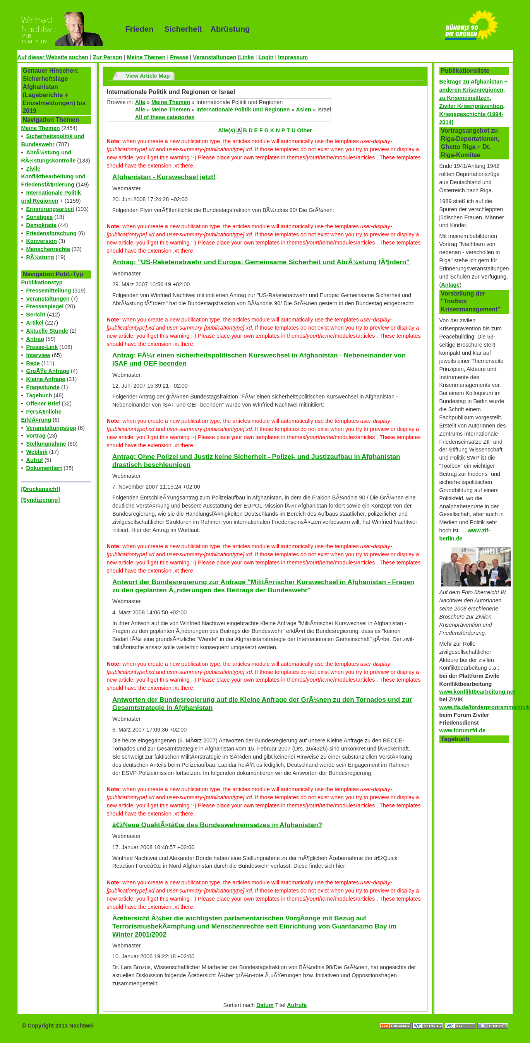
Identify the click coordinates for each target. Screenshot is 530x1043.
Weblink (37, 452)
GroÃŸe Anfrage (47, 371)
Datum (265, 1005)
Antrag (35, 339)
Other (304, 130)
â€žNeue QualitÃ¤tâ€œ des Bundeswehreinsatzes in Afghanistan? (217, 825)
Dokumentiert (44, 468)
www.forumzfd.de (462, 730)
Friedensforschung (51, 233)
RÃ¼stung (40, 257)
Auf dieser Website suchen (53, 57)
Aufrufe (297, 1005)
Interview (38, 355)
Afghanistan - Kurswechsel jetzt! (164, 177)
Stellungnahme (46, 444)
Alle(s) (226, 130)
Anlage (450, 285)
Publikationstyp (42, 282)
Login (265, 57)
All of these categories (165, 117)
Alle (140, 102)
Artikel (35, 323)
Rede (33, 363)
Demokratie (41, 225)
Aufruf (34, 460)
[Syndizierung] (40, 500)
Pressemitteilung (48, 290)
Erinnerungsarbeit (50, 209)
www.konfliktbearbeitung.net (477, 692)
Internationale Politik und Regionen (243, 109)
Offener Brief (43, 403)
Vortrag (36, 436)
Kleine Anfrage (45, 379)
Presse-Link (42, 347)
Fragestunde (43, 387)
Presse (179, 57)
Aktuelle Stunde (47, 331)
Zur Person (107, 57)
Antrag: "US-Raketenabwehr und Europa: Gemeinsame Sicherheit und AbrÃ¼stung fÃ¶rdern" (261, 262)
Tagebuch (39, 395)
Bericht (36, 314)
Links (246, 57)
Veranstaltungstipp (51, 428)
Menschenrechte (48, 249)
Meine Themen (146, 57)
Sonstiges (39, 217)
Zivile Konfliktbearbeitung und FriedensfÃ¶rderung (53, 177)
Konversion (41, 241)
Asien (303, 109)
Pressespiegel (45, 306)
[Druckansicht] (40, 489)
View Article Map (148, 76)
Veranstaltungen (214, 57)
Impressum (293, 57)
